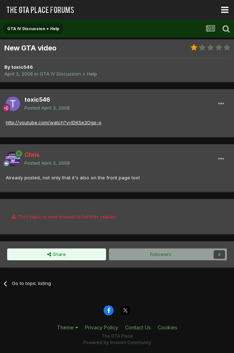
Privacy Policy (101, 327)
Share (56, 254)
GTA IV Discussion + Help (68, 74)
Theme (67, 327)
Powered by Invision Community (117, 342)
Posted (47, 108)
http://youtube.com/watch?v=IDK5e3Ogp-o (53, 122)
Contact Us (138, 327)
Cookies (167, 327)
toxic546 (22, 67)
